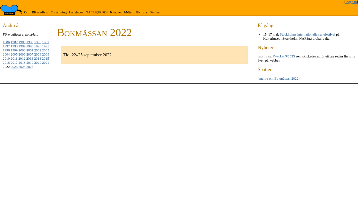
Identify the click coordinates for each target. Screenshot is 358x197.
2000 (22, 50)
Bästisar (155, 12)
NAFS (96, 12)
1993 (14, 46)
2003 (45, 50)
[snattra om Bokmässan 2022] (278, 78)
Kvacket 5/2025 (284, 56)
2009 (45, 54)
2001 (29, 50)
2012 (21, 58)
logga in (351, 2)
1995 (29, 46)
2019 (29, 63)
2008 (37, 54)
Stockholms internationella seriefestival (307, 34)
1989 (29, 42)
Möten (128, 12)
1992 (6, 46)
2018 (22, 63)
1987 (14, 42)
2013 (29, 58)
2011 (14, 58)
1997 (45, 46)
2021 (45, 63)
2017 (14, 63)
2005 (14, 54)
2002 (37, 50)
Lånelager (76, 12)
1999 (14, 50)
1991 (45, 42)
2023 (14, 67)
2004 (6, 54)
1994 (22, 46)
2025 (29, 67)
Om (26, 12)
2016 (6, 63)
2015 (45, 58)
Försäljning (58, 12)
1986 (6, 42)
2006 (22, 54)
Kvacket (116, 12)
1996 (37, 46)
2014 (37, 58)
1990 (37, 42)
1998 (6, 50)
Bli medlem (40, 12)
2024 (22, 67)
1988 (22, 42)
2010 (6, 58)
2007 (29, 54)
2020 (37, 63)
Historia (141, 12)
